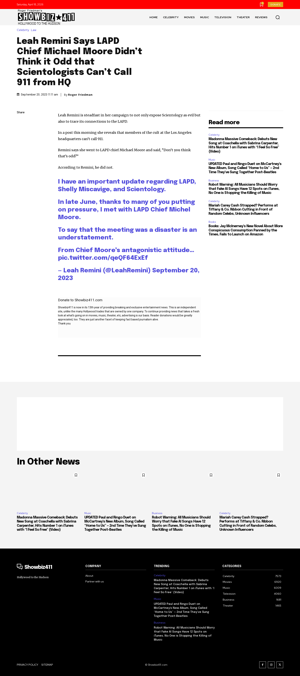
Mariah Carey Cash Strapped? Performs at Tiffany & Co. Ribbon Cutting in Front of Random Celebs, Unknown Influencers (243, 210)
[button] (277, 17)
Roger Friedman (80, 94)
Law (34, 30)
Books (212, 222)
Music (212, 159)
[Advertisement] (150, 424)
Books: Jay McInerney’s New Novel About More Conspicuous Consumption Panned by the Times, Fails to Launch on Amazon (246, 230)
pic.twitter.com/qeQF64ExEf (103, 258)
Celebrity (24, 30)
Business (214, 180)
